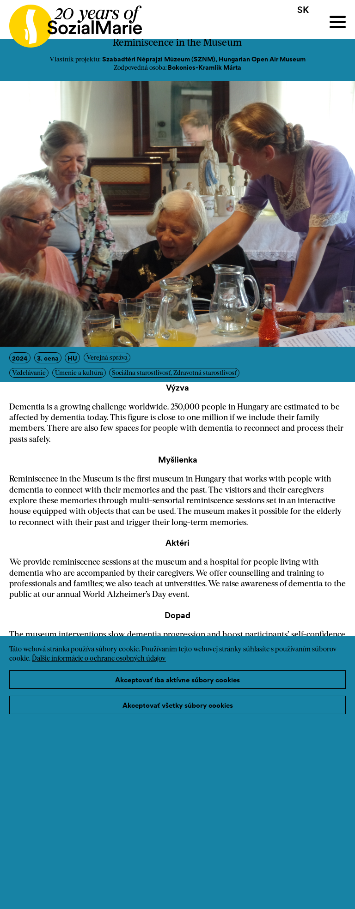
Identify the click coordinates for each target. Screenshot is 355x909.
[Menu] (338, 22)
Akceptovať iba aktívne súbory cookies (177, 679)
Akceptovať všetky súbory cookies (177, 705)
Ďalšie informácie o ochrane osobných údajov (99, 659)
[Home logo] (71, 22)
